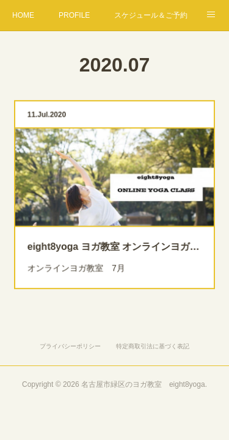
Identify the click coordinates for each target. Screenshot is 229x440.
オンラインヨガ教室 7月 (80, 261)
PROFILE (74, 15)
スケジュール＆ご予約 (150, 15)
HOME (23, 15)
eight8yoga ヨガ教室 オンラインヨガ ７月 (115, 242)
